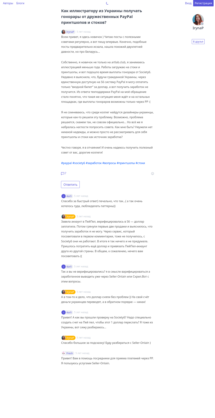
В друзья (198, 41)
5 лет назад (81, 196)
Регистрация (203, 3)
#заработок (94, 163)
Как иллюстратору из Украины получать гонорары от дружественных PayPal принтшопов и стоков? (101, 16)
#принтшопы (126, 163)
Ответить (70, 184)
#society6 (78, 163)
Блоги (20, 3)
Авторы (8, 3)
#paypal (66, 163)
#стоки (140, 163)
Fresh (69, 353)
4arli (69, 196)
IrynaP (70, 31)
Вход (188, 3)
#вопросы (109, 163)
